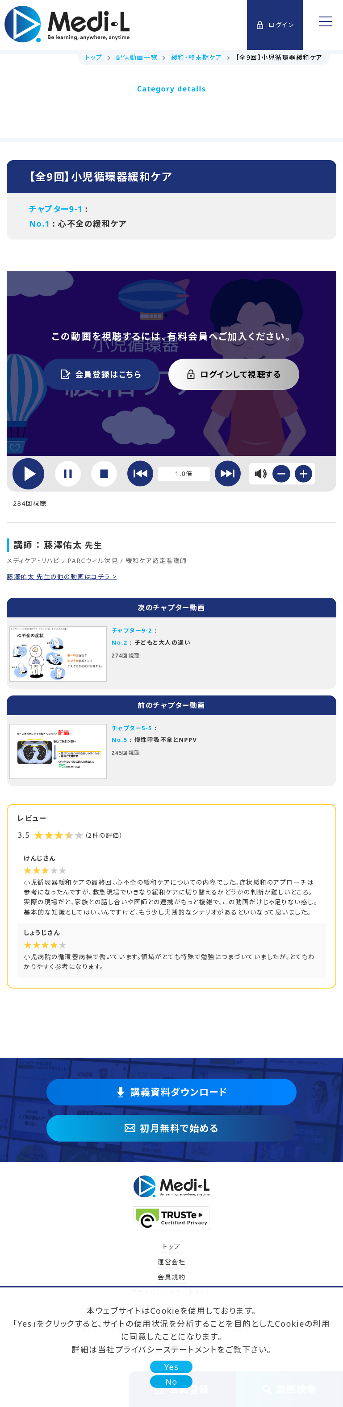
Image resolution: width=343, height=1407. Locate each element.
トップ (171, 1246)
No (171, 1381)
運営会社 (171, 1262)
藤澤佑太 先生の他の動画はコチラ (60, 577)
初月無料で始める (171, 1128)
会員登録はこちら (101, 374)
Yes (171, 1366)
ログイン (275, 25)
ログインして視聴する (233, 374)
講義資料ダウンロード (171, 1092)
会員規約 (171, 1277)
